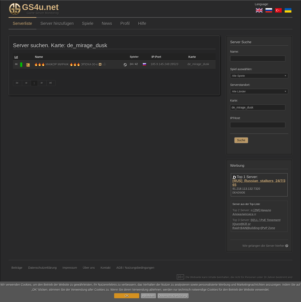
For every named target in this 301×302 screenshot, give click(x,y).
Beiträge (16, 267)
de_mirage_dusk (198, 64)
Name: (234, 51)
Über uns (89, 267)
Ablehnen (148, 295)
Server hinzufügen (57, 23)
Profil (125, 23)
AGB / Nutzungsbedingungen (135, 267)
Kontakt (105, 267)
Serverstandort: (240, 85)
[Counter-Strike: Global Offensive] (28, 64)
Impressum (69, 267)
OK (127, 295)
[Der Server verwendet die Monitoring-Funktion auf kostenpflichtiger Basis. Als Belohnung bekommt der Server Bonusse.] (100, 64)
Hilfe (142, 23)
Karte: (234, 100)
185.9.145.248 (160, 64)
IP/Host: (235, 118)
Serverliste (22, 23)
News (107, 23)
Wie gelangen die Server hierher (265, 245)
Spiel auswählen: (241, 69)
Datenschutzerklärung (173, 295)
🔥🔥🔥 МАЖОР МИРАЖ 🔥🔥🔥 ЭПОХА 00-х (66, 64)
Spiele (87, 23)
